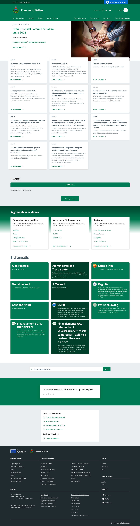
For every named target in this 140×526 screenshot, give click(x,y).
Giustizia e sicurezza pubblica (80, 463)
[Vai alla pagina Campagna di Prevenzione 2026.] (17, 108)
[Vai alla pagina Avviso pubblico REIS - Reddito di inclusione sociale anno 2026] (100, 108)
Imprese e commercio (77, 466)
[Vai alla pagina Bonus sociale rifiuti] (58, 79)
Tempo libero (94, 18)
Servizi (40, 18)
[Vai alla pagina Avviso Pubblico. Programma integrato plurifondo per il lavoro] (58, 165)
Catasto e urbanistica (47, 478)
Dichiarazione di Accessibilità (79, 515)
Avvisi (103, 469)
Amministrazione (18, 18)
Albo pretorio (75, 498)
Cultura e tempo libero (47, 481)
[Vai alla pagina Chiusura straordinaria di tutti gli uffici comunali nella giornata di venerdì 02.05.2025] (17, 165)
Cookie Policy (75, 506)
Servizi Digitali (75, 503)
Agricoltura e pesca (46, 463)
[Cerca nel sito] (125, 10)
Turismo (73, 478)
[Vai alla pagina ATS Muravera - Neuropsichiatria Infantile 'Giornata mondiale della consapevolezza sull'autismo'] (58, 108)
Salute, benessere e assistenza (80, 472)
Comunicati (104, 466)
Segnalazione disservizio (48, 501)
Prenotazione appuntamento (49, 498)
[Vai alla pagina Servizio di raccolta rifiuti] (100, 79)
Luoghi (103, 482)
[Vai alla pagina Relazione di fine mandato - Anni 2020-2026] (17, 79)
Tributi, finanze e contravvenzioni (81, 475)
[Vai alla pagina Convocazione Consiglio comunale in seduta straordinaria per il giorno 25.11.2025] (17, 136)
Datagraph (126, 523)
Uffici (12, 469)
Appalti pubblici (45, 472)
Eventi (103, 485)
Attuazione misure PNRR (48, 506)
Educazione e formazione (48, 484)
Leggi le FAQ (44, 495)
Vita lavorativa (75, 481)
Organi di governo (15, 463)
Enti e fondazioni (15, 472)
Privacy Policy (75, 509)
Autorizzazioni (45, 475)
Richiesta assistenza (47, 503)
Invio (106, 369)
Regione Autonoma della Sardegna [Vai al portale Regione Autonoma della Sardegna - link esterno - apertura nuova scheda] (21, 2)
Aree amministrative (16, 466)
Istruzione (106, 18)
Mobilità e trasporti (77, 469)
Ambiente (44, 466)
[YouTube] (106, 10)
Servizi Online (75, 501)
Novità (31, 18)
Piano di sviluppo (80, 18)
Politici (12, 475)
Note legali (74, 512)
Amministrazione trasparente (80, 495)
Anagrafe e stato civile (48, 469)
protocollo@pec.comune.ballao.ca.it (24, 505)
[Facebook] (102, 10)
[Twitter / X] (109, 10)
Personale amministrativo (18, 478)
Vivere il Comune (53, 18)
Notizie (103, 463)
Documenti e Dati (15, 481)
